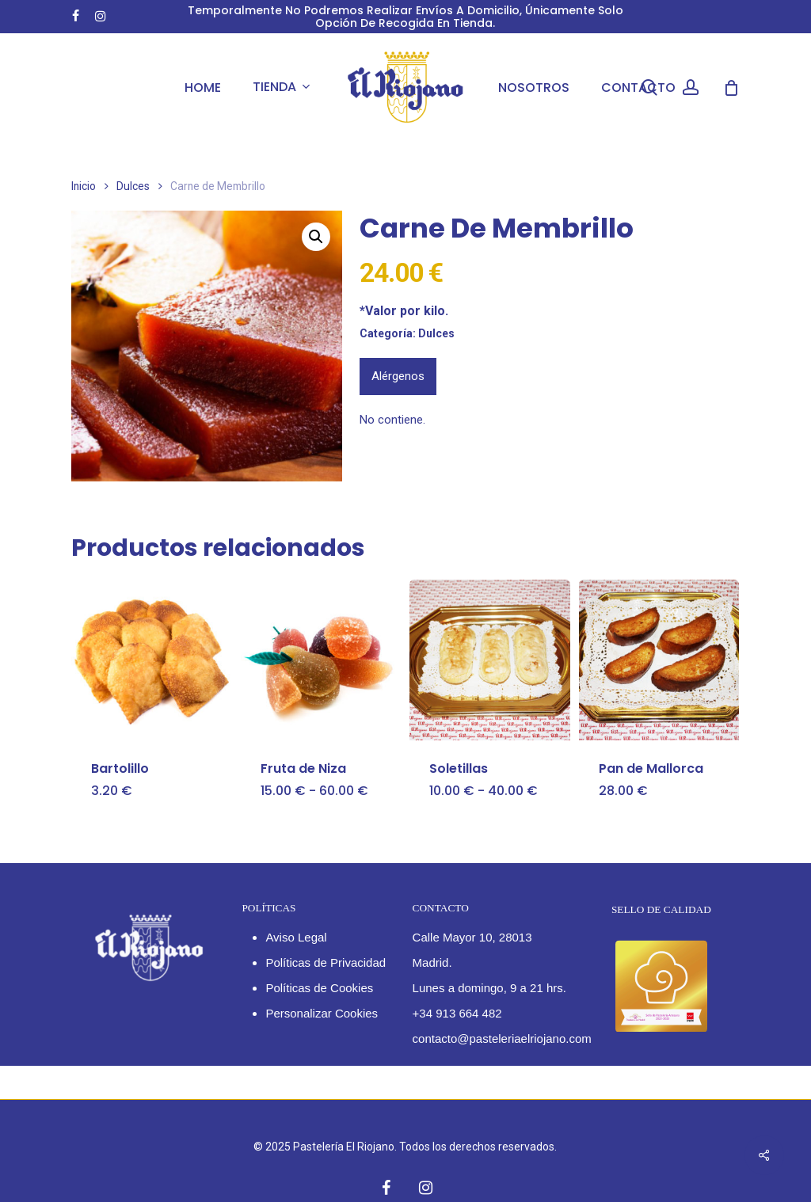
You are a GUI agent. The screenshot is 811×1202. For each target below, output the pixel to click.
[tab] (398, 376)
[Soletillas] (489, 660)
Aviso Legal (295, 937)
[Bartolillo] (151, 660)
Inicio (83, 186)
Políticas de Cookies (319, 988)
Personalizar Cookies (321, 1013)
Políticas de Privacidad (325, 962)
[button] (316, 237)
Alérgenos (398, 376)
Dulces (133, 186)
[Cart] (731, 88)
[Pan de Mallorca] (659, 660)
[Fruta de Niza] (321, 660)
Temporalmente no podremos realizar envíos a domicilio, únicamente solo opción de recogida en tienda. (405, 16)
